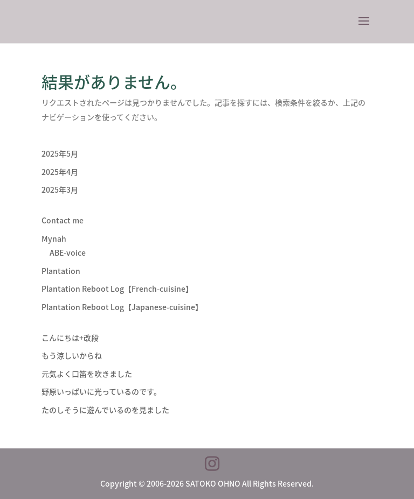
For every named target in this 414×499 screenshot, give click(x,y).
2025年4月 (60, 171)
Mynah (54, 238)
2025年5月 (60, 153)
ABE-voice (68, 252)
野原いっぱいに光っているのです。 (101, 391)
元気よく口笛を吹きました (87, 373)
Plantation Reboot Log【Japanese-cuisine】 (122, 306)
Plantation (61, 270)
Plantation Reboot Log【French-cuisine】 (117, 288)
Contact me (63, 220)
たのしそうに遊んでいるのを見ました (105, 409)
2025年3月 (60, 189)
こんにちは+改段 (70, 337)
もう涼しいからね (72, 355)
